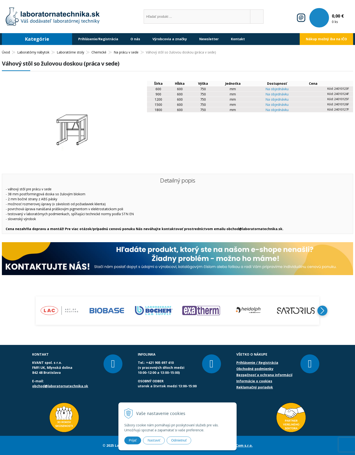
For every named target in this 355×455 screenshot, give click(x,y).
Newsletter (209, 39)
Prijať (133, 440)
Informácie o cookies (254, 381)
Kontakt (238, 39)
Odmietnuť (179, 440)
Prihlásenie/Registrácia (98, 39)
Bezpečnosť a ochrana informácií (264, 375)
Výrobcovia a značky (169, 39)
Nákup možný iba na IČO (326, 39)
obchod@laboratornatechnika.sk (60, 386)
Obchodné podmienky (254, 368)
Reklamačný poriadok (254, 387)
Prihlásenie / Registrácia (257, 362)
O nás (135, 39)
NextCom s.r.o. (240, 445)
